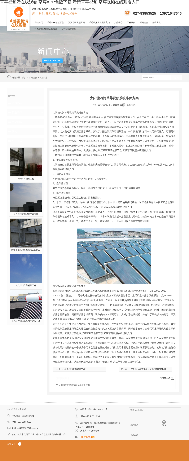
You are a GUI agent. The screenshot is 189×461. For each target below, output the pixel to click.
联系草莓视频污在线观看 (46, 29)
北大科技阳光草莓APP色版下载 (25, 321)
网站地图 (85, 416)
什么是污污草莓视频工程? (74, 369)
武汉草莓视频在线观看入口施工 (25, 250)
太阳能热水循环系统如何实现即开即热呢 (147, 369)
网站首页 (39, 22)
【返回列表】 (165, 378)
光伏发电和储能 (69, 29)
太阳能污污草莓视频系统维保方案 (74, 385)
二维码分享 (131, 105)
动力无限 (95, 430)
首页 (24, 77)
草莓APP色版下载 (55, 22)
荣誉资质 (156, 22)
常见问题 (43, 77)
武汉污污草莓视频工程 (26, 285)
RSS (92, 416)
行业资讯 (17, 112)
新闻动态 (144, 22)
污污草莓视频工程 (76, 22)
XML (98, 416)
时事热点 (17, 103)
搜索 (176, 77)
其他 (14, 131)
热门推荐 (17, 140)
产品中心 (118, 22)
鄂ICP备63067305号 (97, 409)
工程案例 (131, 22)
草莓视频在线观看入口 (99, 22)
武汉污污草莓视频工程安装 (25, 214)
